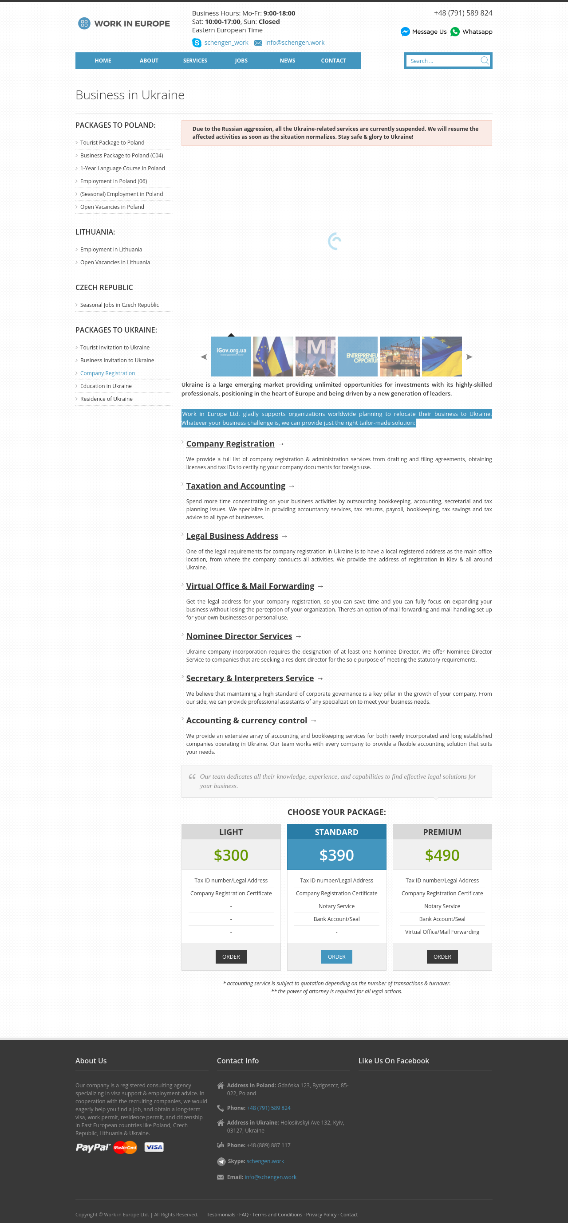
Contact (349, 1214)
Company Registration (107, 373)
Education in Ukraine (106, 386)
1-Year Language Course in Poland (122, 168)
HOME (103, 60)
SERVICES (195, 60)
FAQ (243, 1214)
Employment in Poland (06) (113, 181)
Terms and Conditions (277, 1214)
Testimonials (221, 1214)
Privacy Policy (321, 1214)
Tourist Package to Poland (112, 142)
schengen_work (226, 42)
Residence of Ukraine (106, 399)
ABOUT (149, 60)
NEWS (288, 60)
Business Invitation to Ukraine (117, 360)
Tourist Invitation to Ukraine (115, 347)
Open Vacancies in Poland (112, 207)
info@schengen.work (295, 42)
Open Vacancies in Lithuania (115, 262)
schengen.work (265, 1161)
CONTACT (334, 60)
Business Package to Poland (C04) (121, 155)
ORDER (231, 956)
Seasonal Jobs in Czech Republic (119, 305)
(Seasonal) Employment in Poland (121, 194)
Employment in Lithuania (111, 249)
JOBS (241, 60)
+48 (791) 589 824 (463, 13)
